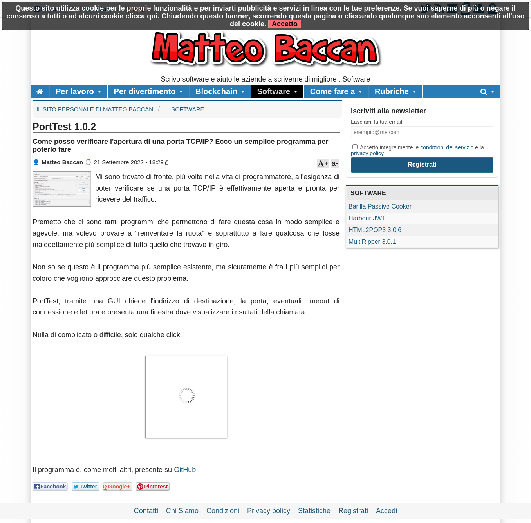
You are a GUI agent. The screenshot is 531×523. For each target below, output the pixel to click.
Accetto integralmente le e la (417, 150)
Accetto (285, 24)
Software (273, 91)
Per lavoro (75, 91)
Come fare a (332, 91)
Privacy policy (268, 511)
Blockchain (216, 91)
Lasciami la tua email (376, 122)
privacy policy (367, 153)
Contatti (146, 511)
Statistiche (314, 511)
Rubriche (392, 91)
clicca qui (141, 16)
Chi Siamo (182, 511)
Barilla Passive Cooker (380, 206)
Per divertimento (145, 91)
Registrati (353, 511)
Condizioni (222, 511)
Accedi (386, 511)
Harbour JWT (367, 218)
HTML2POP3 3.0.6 (375, 230)
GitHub (185, 470)
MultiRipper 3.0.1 (372, 241)
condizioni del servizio (446, 147)
